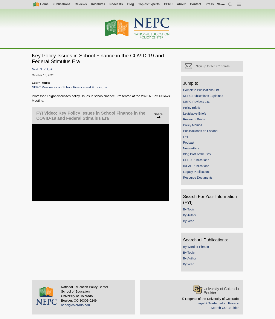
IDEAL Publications (196, 166)
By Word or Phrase (196, 246)
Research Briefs (194, 119)
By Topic (189, 209)
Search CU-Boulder (225, 308)
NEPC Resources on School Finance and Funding (68, 87)
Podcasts (116, 4)
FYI (185, 136)
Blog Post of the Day (197, 154)
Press (210, 4)
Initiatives (98, 4)
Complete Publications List (201, 90)
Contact (195, 4)
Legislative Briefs (194, 113)
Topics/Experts (149, 4)
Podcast (188, 142)
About (181, 4)
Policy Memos (192, 125)
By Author (189, 215)
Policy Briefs (191, 107)
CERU (168, 4)
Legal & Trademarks (211, 303)
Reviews (81, 4)
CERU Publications (196, 160)
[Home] (137, 28)
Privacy (233, 303)
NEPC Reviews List (196, 101)
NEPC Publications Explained (203, 96)
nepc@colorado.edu (75, 305)
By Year (188, 221)
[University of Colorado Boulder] (216, 289)
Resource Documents (197, 177)
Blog (130, 4)
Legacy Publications (196, 171)
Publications (61, 4)
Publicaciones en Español (200, 131)
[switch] (221, 4)
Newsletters (191, 148)
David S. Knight (42, 69)
